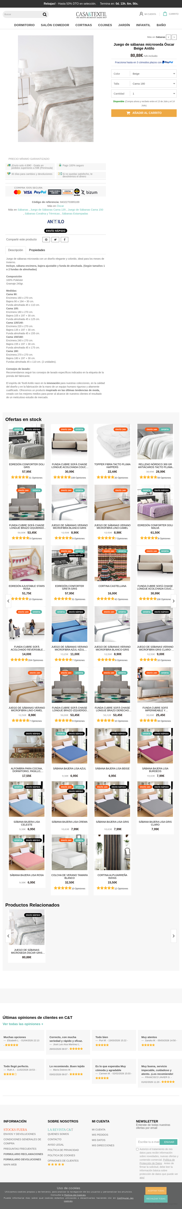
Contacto (54, 1139)
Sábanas (160, 37)
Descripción (15, 250)
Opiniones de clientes (63, 1160)
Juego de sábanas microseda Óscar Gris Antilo (26, 951)
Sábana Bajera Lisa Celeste (27, 823)
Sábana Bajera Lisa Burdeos (155, 769)
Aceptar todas (156, 1190)
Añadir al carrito (144, 112)
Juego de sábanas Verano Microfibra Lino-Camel (112, 526)
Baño (162, 25)
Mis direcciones (103, 1145)
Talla (116, 83)
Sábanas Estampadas (75, 213)
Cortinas (84, 25)
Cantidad (119, 93)
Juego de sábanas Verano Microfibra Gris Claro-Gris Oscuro (155, 648)
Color (117, 73)
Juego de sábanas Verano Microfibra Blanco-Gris (69, 526)
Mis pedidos (100, 1134)
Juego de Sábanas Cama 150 (85, 209)
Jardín (125, 25)
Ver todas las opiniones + (23, 1024)
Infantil (144, 25)
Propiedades (37, 250)
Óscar (60, 205)
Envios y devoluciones (20, 1134)
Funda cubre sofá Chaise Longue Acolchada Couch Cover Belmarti (70, 465)
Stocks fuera (15, 1130)
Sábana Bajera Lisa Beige (112, 768)
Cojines (106, 25)
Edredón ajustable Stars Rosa (27, 587)
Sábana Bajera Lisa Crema (70, 821)
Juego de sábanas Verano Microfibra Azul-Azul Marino (69, 648)
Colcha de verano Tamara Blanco (69, 876)
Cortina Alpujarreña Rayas (112, 876)
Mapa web (10, 1164)
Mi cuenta (98, 1129)
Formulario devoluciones (22, 1159)
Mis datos (98, 1140)
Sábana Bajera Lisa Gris (112, 821)
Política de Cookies (75, 1195)
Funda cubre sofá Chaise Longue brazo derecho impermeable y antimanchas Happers (112, 709)
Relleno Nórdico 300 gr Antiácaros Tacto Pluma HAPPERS (155, 465)
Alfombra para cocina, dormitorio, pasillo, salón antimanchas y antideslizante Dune (27, 769)
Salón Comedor (56, 25)
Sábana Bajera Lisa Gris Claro (155, 823)
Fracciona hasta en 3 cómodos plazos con (144, 62)
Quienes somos (58, 1134)
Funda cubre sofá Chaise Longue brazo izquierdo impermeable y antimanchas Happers (26, 526)
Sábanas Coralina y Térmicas (42, 213)
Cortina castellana (112, 586)
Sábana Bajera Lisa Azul (69, 768)
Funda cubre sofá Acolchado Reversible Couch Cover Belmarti (27, 648)
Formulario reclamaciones (23, 1154)
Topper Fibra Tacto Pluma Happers (112, 465)
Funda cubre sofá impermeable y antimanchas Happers (155, 709)
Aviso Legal (56, 1144)
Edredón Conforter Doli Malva (155, 526)
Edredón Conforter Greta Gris (69, 587)
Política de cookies (61, 1155)
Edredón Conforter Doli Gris (26, 465)
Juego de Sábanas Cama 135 (48, 209)
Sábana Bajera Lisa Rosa (27, 875)
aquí (142, 1177)
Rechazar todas (155, 1198)
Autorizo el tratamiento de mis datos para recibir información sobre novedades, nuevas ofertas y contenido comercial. (157, 1163)
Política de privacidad (63, 1150)
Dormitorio (25, 25)
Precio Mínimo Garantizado (29, 158)
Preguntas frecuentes (20, 1148)
